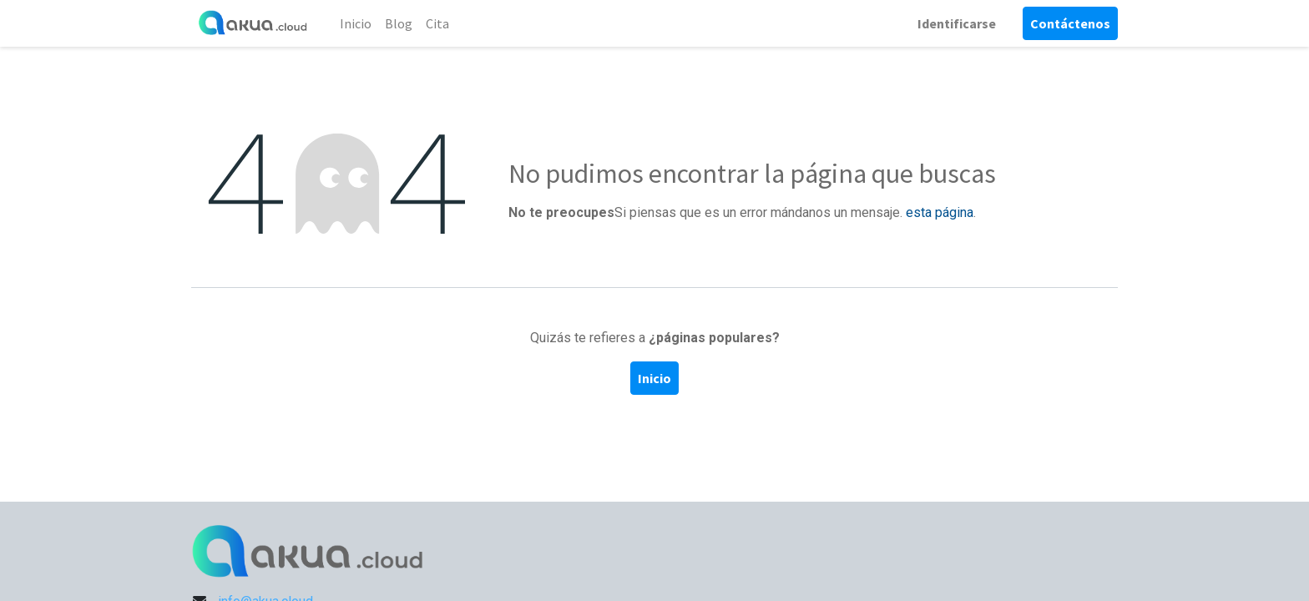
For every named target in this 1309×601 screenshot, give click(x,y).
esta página (939, 212)
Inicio (654, 378)
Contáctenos (1070, 23)
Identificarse (956, 23)
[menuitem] (355, 23)
